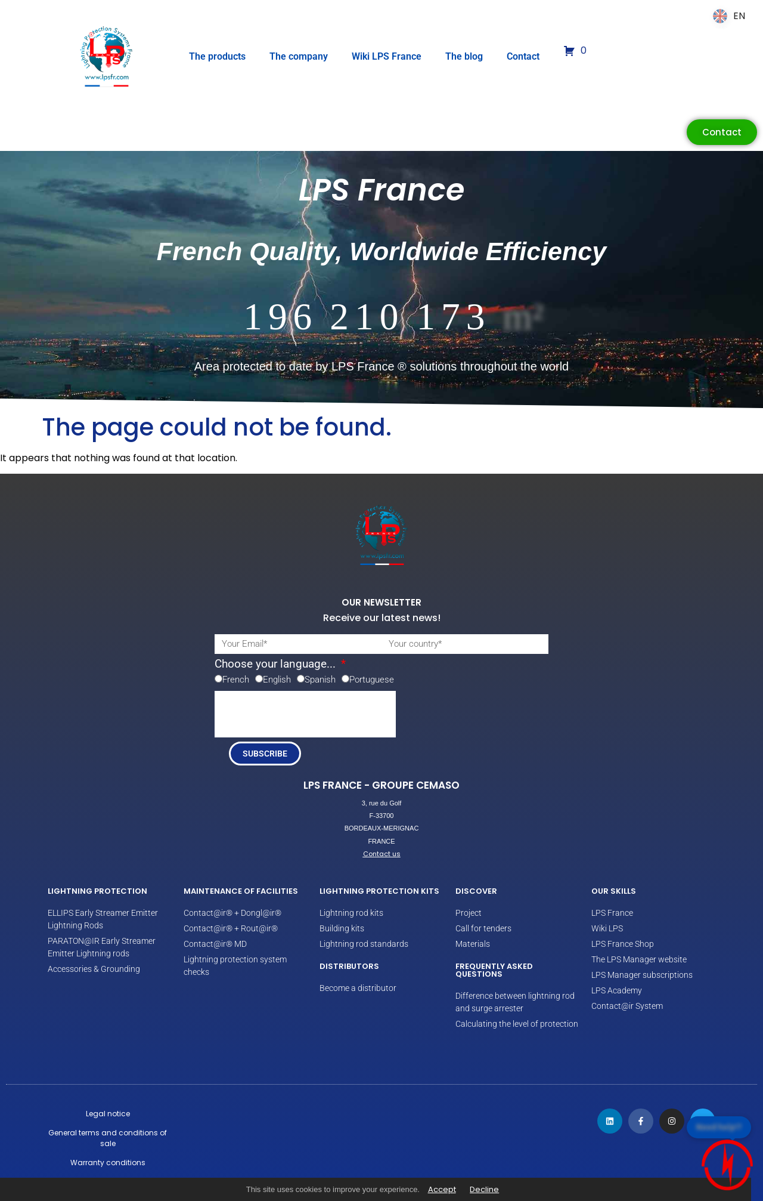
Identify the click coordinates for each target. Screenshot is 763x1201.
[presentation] (305, 714)
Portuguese (371, 679)
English (277, 679)
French (235, 679)
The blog (464, 56)
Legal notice (108, 1114)
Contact (523, 56)
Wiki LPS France (386, 56)
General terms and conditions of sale (107, 1138)
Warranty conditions (107, 1162)
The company (298, 56)
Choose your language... (277, 664)
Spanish (320, 679)
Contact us (382, 854)
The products (217, 56)
